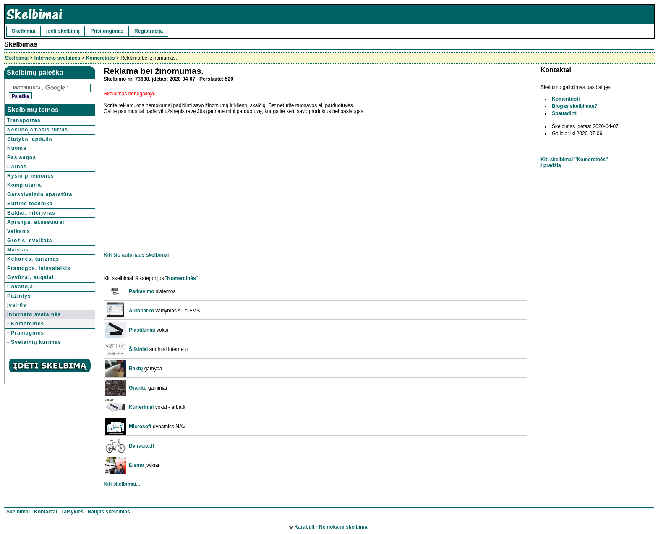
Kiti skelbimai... (122, 484)
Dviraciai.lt (141, 446)
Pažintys (19, 296)
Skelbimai (23, 31)
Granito (138, 388)
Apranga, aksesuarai (35, 222)
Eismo (136, 465)
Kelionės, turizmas (33, 259)
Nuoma (16, 148)
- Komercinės (25, 324)
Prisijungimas (106, 31)
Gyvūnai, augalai (30, 277)
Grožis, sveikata (29, 240)
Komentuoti (566, 99)
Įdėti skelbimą (62, 31)
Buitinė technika (30, 204)
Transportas (24, 120)
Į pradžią (550, 165)
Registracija (148, 31)
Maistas (18, 250)
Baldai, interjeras (31, 213)
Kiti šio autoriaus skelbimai (136, 255)
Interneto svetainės (57, 58)
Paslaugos (21, 157)
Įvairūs (16, 305)
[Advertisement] (174, 179)
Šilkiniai (138, 349)
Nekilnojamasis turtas (37, 130)
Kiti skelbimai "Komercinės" (574, 159)
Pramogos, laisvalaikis (38, 268)
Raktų (136, 369)
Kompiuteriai (25, 185)
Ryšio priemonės (30, 176)
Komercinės (100, 58)
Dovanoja (20, 287)
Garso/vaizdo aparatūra (39, 194)
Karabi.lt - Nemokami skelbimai (331, 527)
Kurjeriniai (141, 407)
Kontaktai (45, 512)
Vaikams (18, 231)
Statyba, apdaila (29, 139)
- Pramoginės (25, 333)
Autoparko (141, 311)
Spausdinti (564, 113)
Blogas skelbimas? (575, 106)
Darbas (17, 167)
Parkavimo (141, 291)
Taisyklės (72, 512)
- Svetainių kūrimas (34, 342)
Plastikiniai (142, 330)
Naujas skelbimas (109, 512)
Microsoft (140, 426)
